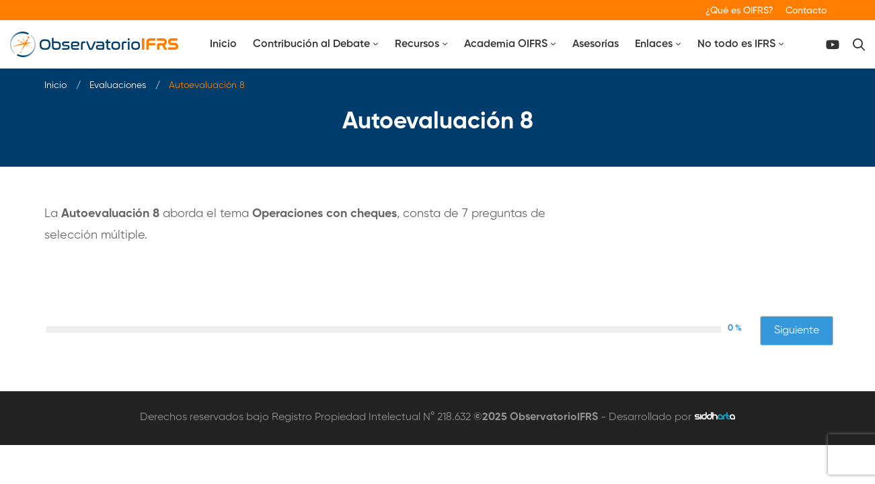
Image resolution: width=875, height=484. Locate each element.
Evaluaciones (117, 85)
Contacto (806, 10)
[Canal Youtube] (832, 44)
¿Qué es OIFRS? (739, 10)
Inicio (55, 85)
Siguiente (796, 330)
